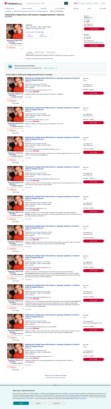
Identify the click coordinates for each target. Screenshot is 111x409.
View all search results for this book (55, 377)
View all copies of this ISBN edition (35, 32)
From (32, 35)
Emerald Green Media (35, 356)
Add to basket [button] (94, 29)
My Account (89, 3)
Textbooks (76, 8)
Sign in (82, 3)
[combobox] (44, 3)
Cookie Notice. (30, 398)
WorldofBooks (33, 326)
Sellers (89, 8)
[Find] (66, 3)
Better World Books (34, 267)
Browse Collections (27, 8)
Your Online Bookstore (35, 90)
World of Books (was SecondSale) (38, 149)
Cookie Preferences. (83, 396)
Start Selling (103, 8)
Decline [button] (38, 403)
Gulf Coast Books (34, 119)
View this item (87, 19)
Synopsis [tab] (29, 52)
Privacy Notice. (82, 398)
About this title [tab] (39, 52)
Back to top (55, 385)
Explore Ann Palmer (50, 68)
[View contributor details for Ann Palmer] (8, 16)
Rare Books (44, 8)
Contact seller (28, 97)
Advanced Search (9, 8)
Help (103, 3)
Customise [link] (56, 403)
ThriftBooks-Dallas (34, 238)
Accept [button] (21, 403)
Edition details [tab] (50, 52)
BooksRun (31, 208)
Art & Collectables (60, 8)
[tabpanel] (53, 57)
